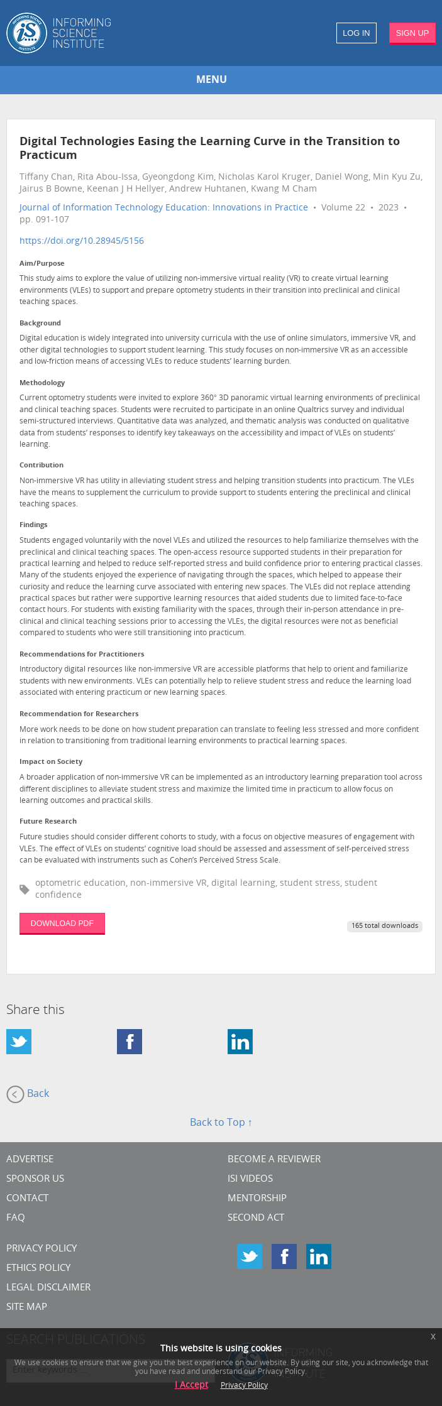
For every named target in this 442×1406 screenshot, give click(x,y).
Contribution (41, 465)
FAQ (15, 1218)
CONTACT (27, 1199)
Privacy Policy (41, 1249)
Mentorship (257, 1199)
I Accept (191, 1385)
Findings (33, 525)
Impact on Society (50, 762)
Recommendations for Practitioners (81, 654)
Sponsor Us (35, 1179)
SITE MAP (26, 1307)
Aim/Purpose (42, 264)
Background (40, 323)
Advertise (29, 1160)
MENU (211, 80)
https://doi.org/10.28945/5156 (81, 241)
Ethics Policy (38, 1268)
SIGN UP (412, 33)
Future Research (48, 822)
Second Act (256, 1218)
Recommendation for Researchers (78, 714)
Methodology (42, 383)
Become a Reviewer (274, 1160)
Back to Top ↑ (221, 1123)
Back (27, 1094)
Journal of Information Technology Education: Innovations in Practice (163, 208)
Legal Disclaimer (48, 1288)
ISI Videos (250, 1179)
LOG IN (356, 33)
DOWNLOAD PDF (62, 923)
